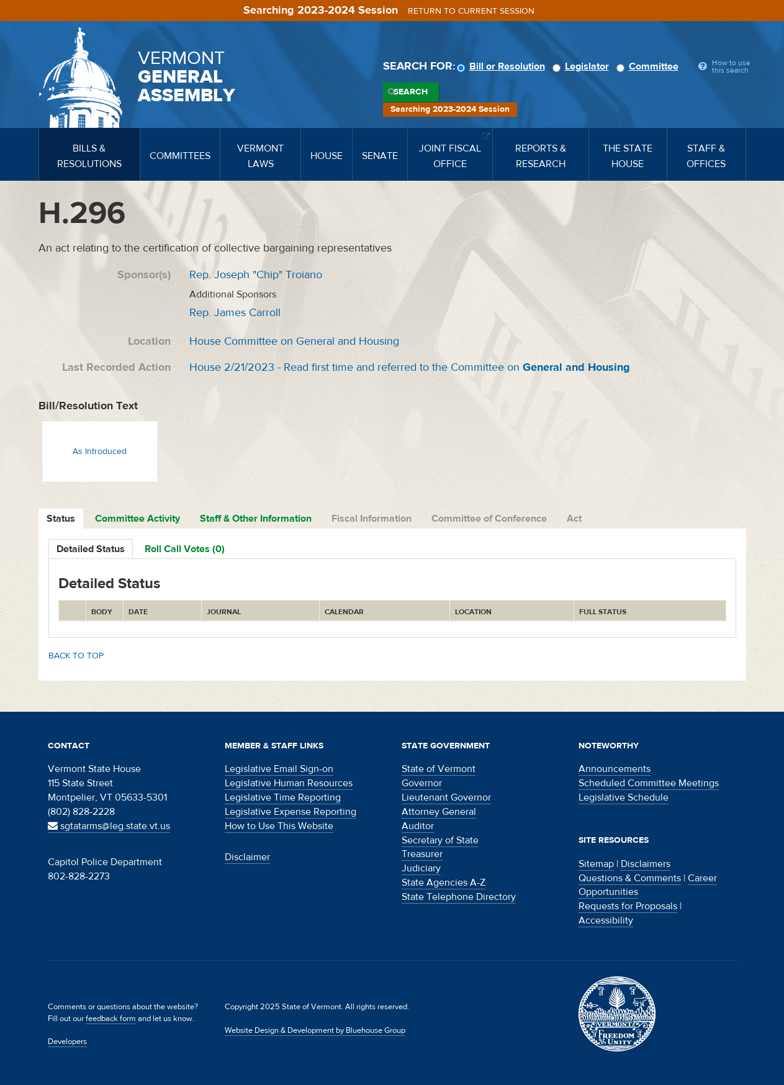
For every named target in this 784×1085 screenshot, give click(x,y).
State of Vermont (438, 769)
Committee (649, 66)
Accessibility (606, 920)
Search (411, 92)
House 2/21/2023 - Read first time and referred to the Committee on (409, 367)
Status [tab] (61, 518)
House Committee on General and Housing (294, 341)
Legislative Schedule (624, 797)
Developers (67, 1041)
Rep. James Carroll (235, 313)
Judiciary (421, 868)
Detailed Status (90, 549)
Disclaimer (247, 857)
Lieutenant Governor (446, 797)
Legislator (582, 66)
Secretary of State (440, 840)
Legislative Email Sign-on (279, 769)
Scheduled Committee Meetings (649, 783)
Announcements (615, 769)
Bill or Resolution (503, 66)
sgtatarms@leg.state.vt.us (109, 826)
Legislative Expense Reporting (290, 812)
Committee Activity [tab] (137, 518)
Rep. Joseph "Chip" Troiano (255, 275)
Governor (422, 783)
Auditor (418, 826)
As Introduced (100, 451)
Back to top (76, 655)
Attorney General (439, 812)
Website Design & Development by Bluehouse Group (315, 1030)
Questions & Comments (630, 878)
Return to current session (471, 11)
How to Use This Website (279, 826)
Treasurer (422, 854)
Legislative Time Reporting (283, 797)
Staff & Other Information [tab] (256, 518)
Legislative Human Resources (289, 783)
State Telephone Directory (459, 897)
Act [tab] (574, 518)
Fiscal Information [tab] (371, 518)
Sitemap (596, 864)
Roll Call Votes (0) (185, 549)
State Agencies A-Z (443, 882)
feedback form (111, 1019)
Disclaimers (645, 864)
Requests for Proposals (628, 906)
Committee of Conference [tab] (489, 518)
